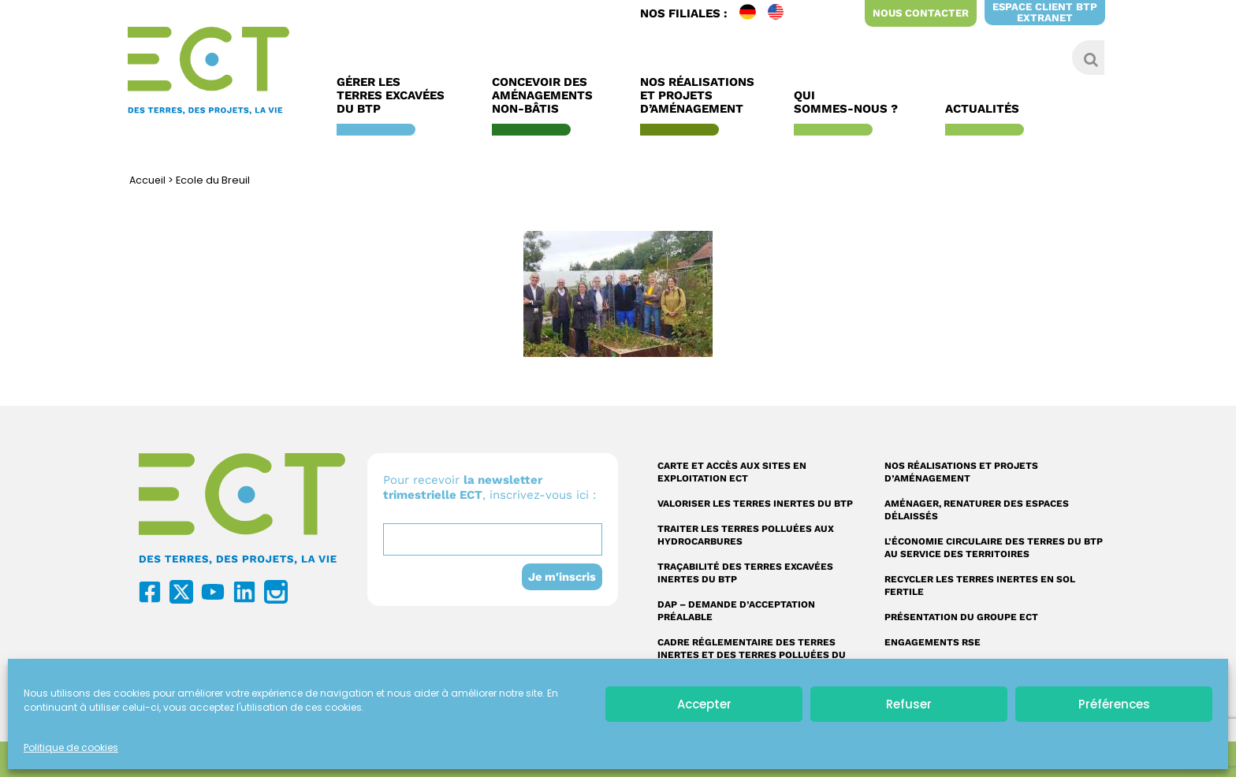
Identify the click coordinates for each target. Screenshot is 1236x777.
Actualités (986, 109)
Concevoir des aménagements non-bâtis (546, 96)
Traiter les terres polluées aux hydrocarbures (745, 535)
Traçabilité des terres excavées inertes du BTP (745, 573)
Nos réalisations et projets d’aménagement (961, 472)
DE (753, 13)
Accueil (148, 180)
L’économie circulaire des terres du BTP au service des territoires (993, 548)
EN (782, 13)
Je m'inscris (561, 577)
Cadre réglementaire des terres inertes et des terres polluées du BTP (751, 655)
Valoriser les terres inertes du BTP (755, 503)
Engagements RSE (932, 642)
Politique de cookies (71, 747)
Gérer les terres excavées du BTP (394, 96)
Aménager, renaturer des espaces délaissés (976, 510)
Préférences (1114, 704)
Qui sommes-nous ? (850, 102)
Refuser (909, 704)
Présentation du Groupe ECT (961, 617)
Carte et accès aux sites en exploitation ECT (731, 472)
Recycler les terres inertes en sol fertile (979, 585)
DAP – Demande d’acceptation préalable (736, 611)
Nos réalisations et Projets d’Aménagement (697, 96)
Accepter (704, 704)
